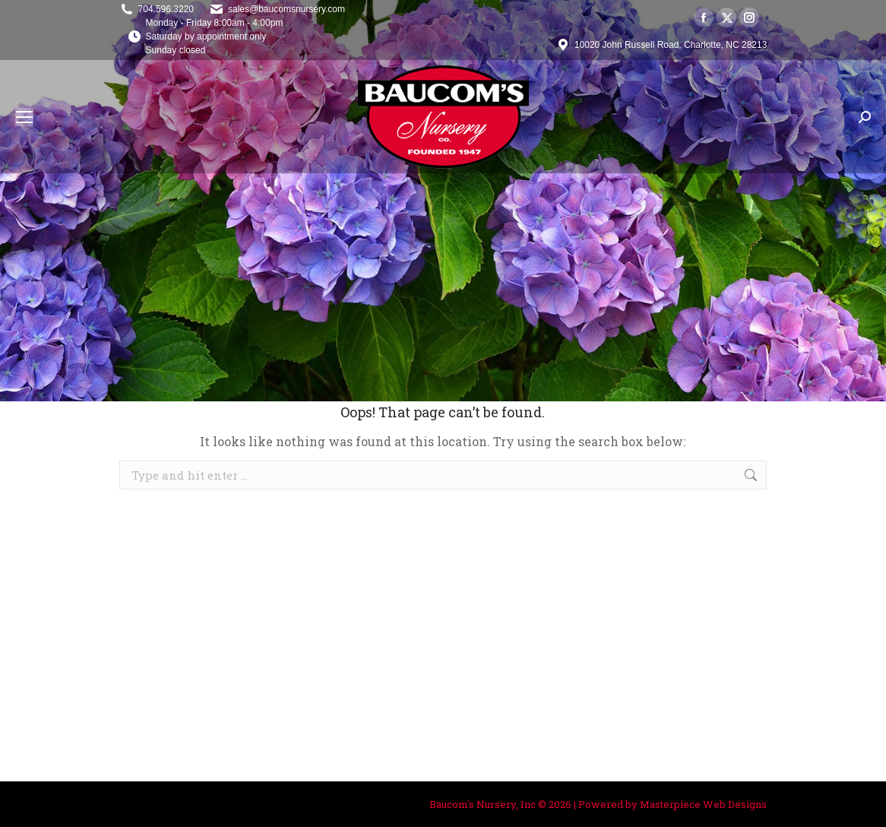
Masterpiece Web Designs (703, 804)
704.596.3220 (166, 9)
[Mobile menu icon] (24, 117)
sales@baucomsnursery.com (286, 9)
